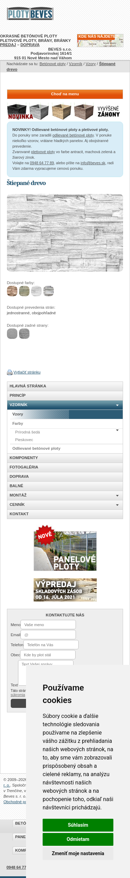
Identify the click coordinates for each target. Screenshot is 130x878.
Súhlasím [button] (78, 825)
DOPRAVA (30, 45)
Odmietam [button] (78, 839)
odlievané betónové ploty (73, 135)
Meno (16, 625)
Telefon (17, 645)
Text (14, 685)
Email (15, 635)
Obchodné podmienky (22, 802)
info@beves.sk (93, 163)
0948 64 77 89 (42, 163)
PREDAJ (8, 45)
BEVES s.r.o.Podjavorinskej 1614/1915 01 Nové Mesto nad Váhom (43, 53)
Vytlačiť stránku (27, 372)
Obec (15, 655)
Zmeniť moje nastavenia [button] (78, 853)
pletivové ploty (43, 152)
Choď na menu (65, 94)
